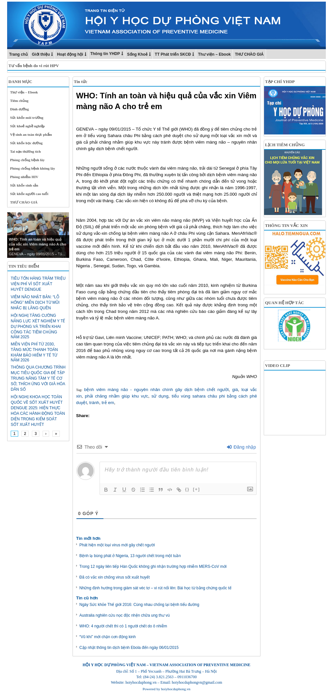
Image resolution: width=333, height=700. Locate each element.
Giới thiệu (41, 54)
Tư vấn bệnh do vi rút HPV (33, 65)
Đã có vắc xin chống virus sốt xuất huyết (114, 577)
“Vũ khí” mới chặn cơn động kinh (107, 637)
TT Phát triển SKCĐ (173, 54)
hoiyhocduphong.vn (175, 689)
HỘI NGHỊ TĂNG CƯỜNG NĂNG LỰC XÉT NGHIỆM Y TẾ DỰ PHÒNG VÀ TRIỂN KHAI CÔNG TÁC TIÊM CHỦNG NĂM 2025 (38, 326)
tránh (94, 402)
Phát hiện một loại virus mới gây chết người (117, 545)
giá (235, 389)
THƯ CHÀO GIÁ (249, 54)
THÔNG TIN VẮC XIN (286, 225)
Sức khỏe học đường (26, 143)
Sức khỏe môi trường (26, 117)
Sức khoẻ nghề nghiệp (27, 126)
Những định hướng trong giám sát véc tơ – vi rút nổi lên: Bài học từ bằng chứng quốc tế (155, 588)
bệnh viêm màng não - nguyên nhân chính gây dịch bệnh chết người (156, 389)
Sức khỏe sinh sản (24, 185)
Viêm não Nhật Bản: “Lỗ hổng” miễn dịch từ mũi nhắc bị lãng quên (35, 302)
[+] (196, 489)
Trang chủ (18, 54)
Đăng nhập (241, 447)
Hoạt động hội (70, 54)
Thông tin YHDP (105, 53)
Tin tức (80, 81)
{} (187, 489)
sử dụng (160, 396)
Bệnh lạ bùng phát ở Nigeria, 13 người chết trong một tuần (130, 555)
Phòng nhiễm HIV (24, 177)
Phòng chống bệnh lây (27, 160)
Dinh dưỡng (19, 109)
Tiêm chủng (19, 101)
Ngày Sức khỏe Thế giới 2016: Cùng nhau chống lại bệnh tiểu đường (139, 604)
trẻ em (107, 402)
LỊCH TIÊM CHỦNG (285, 144)
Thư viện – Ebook (214, 54)
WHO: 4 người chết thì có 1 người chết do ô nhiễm (123, 626)
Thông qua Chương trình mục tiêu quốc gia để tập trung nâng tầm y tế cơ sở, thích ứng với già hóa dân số (38, 378)
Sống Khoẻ (137, 54)
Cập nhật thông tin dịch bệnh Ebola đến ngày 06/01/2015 (129, 647)
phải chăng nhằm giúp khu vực (116, 396)
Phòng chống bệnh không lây (32, 168)
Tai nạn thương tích (25, 151)
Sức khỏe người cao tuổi (29, 194)
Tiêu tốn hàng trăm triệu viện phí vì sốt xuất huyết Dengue (38, 284)
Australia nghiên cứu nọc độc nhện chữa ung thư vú (124, 615)
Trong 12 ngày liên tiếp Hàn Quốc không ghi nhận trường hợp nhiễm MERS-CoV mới (153, 566)
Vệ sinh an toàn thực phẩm (31, 134)
